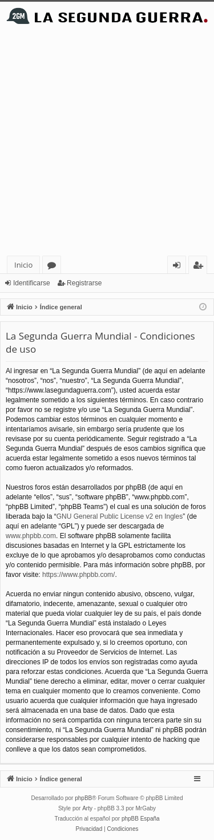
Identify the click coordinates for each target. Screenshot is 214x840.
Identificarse (31, 283)
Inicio (23, 265)
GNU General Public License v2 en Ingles (119, 516)
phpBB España (141, 818)
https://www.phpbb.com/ (78, 575)
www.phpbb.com (31, 536)
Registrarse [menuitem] (200, 267)
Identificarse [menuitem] (179, 267)
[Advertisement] (107, 143)
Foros (53, 267)
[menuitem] (89, 829)
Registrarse (84, 283)
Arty (87, 808)
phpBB (83, 798)
